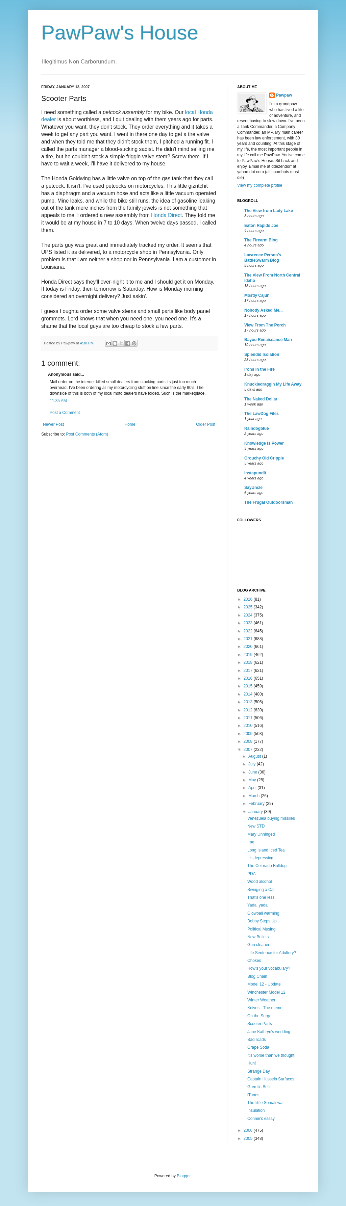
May (252, 780)
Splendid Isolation (261, 354)
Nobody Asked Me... (263, 310)
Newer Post (53, 424)
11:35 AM (58, 400)
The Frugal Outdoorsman (268, 502)
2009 (249, 733)
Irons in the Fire (259, 369)
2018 (249, 662)
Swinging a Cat (261, 889)
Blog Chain (257, 976)
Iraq (250, 842)
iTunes (253, 1095)
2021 (249, 638)
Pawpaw (284, 95)
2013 (249, 702)
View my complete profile (259, 185)
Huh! (251, 1063)
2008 (249, 741)
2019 (249, 654)
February (257, 803)
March (254, 795)
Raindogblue (256, 428)
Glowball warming (263, 913)
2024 (249, 615)
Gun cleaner (258, 944)
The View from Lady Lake (268, 210)
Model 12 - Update (264, 984)
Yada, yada (257, 905)
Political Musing (261, 929)
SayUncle (253, 487)
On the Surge (259, 1016)
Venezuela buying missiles (271, 818)
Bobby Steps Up (262, 921)
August (255, 756)
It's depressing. (260, 858)
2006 (249, 1130)
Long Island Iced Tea (266, 850)
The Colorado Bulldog (267, 865)
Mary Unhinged (261, 834)
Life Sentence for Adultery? (271, 952)
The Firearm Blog (261, 240)
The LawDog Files (261, 413)
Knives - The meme (264, 1007)
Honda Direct (166, 215)
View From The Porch (265, 325)
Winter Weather (261, 1000)
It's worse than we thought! (271, 1055)
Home (130, 424)
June (253, 772)
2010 (249, 725)
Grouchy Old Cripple (264, 458)
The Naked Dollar (260, 399)
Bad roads (256, 1039)
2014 (249, 694)
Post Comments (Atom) (87, 434)
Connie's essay (261, 1118)
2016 (249, 678)
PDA (251, 873)
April (252, 787)
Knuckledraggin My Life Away (272, 384)
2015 (249, 686)
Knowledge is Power (264, 443)
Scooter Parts (259, 1023)
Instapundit (255, 473)
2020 (249, 646)
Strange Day (258, 1071)
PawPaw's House (119, 32)
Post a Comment (65, 412)
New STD (256, 826)
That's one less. (261, 897)
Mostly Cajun (257, 295)
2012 (249, 710)
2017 (249, 670)
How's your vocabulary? (268, 968)
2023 (249, 623)
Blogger (184, 1176)
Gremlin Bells (259, 1086)
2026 (249, 599)
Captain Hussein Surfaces (270, 1079)
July (252, 764)
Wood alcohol (259, 881)
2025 (249, 607)
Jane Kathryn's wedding (268, 1031)
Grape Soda (258, 1047)
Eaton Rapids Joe (261, 225)
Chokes (254, 960)
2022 (249, 631)
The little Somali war (265, 1102)
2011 (249, 717)
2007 (249, 749)
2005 (249, 1138)
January (256, 811)
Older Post (205, 424)
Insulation (256, 1110)
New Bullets (258, 937)
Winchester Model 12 (266, 992)
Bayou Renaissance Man (268, 339)
